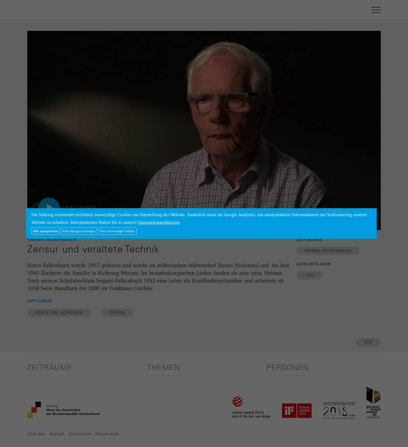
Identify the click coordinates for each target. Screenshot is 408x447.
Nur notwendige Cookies (117, 231)
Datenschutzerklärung (158, 222)
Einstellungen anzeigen (78, 231)
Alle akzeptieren (45, 231)
